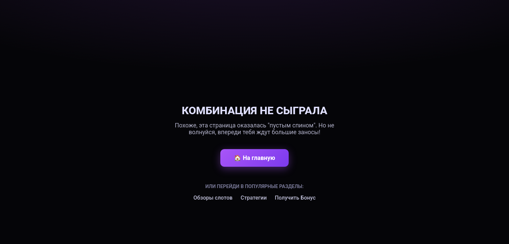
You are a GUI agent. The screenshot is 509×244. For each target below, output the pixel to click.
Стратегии (254, 198)
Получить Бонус (295, 198)
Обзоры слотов (213, 198)
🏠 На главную (254, 158)
